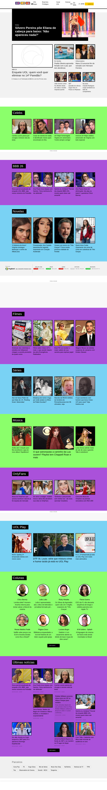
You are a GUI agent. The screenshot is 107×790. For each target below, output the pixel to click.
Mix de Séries (43, 767)
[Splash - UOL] (22, 3)
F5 (24, 767)
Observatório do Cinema (26, 770)
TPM (88, 767)
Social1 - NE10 (42, 770)
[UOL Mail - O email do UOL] (75, 4)
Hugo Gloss (32, 767)
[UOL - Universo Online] (31, 3)
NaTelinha (67, 767)
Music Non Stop (56, 767)
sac (71, 4)
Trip (14, 770)
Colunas (67, 2)
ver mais (53, 646)
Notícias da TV (78, 767)
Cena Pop (16, 767)
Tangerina (54, 770)
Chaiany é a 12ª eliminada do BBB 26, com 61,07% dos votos (30, 79)
